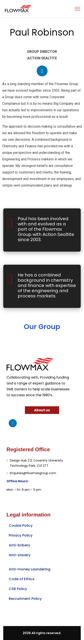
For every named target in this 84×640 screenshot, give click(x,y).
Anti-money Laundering (29, 569)
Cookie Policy (21, 525)
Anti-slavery (19, 555)
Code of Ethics (21, 579)
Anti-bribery (19, 545)
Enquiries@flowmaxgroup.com (33, 473)
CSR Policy (18, 588)
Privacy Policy (21, 535)
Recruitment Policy (25, 598)
